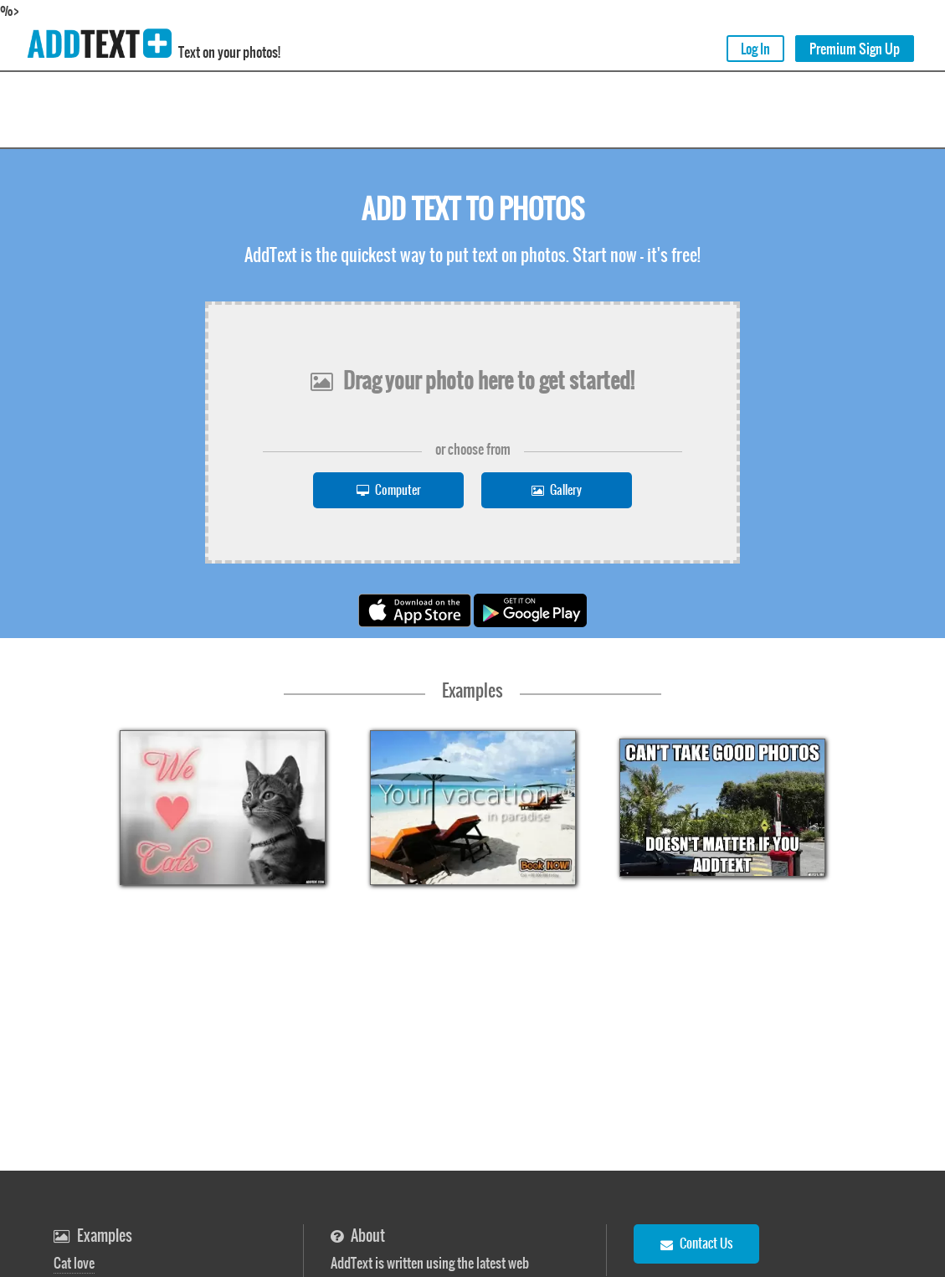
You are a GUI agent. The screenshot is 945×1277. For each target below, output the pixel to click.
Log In (755, 49)
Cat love (74, 1263)
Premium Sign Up (854, 49)
